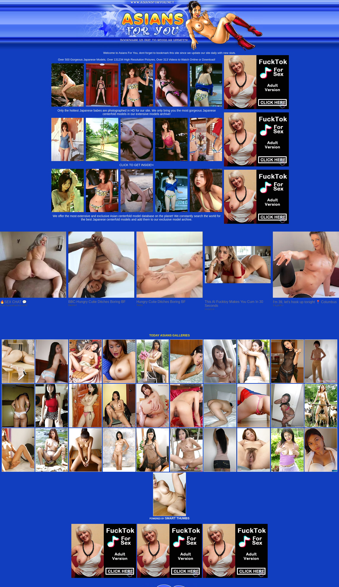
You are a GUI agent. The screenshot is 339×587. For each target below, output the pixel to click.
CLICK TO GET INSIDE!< (136, 165)
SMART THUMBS (177, 502)
